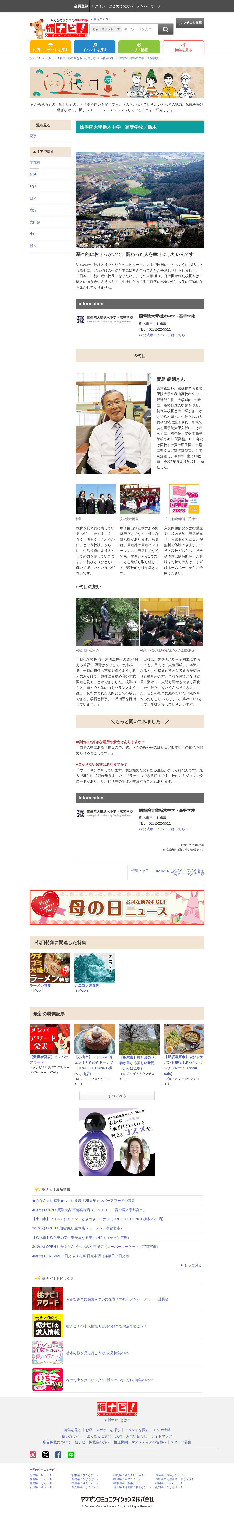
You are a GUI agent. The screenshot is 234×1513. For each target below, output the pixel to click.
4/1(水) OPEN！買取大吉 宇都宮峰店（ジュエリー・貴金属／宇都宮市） (89, 1210)
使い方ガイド (72, 1436)
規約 (118, 1436)
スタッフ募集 (180, 1442)
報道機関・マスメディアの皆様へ (140, 1442)
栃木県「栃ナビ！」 (42, 1475)
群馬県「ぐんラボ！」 (43, 1483)
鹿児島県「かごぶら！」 (86, 1487)
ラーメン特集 (40, 986)
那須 (33, 186)
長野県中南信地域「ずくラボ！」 (176, 1479)
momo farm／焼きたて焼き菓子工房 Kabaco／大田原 (179, 872)
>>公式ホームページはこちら (162, 335)
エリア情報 (139, 47)
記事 (33, 136)
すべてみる (117, 1096)
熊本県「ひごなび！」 (85, 1475)
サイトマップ (161, 1436)
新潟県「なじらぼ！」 (85, 1479)
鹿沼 (33, 210)
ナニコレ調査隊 (86, 985)
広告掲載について (57, 1442)
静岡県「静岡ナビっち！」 (130, 1475)
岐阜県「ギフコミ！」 (127, 1479)
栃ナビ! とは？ (117, 1420)
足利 (33, 174)
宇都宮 (35, 163)
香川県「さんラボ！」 (85, 1483)
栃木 (33, 246)
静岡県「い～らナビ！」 (170, 1483)
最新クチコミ (100, 19)
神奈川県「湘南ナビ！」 (128, 1483)
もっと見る (191, 1265)
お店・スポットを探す (50, 47)
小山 (33, 234)
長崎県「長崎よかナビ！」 (171, 1475)
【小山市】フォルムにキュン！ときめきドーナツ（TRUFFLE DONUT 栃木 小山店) (97, 1219)
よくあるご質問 (99, 1436)
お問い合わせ (136, 1436)
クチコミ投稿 (190, 23)
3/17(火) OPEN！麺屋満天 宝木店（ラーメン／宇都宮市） (78, 1228)
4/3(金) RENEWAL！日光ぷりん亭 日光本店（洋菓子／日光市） (82, 1256)
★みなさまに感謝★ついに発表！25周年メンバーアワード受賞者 (83, 1201)
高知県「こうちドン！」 (170, 1487)
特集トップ (140, 870)
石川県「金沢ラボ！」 (43, 1487)
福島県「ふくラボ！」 (43, 1479)
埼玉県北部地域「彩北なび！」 (132, 1487)
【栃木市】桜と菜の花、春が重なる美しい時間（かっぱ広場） (138, 1063)
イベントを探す (95, 47)
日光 (33, 198)
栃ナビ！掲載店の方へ (92, 1442)
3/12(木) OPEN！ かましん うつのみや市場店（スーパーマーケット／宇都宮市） (96, 1247)
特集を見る (183, 47)
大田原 (35, 222)
